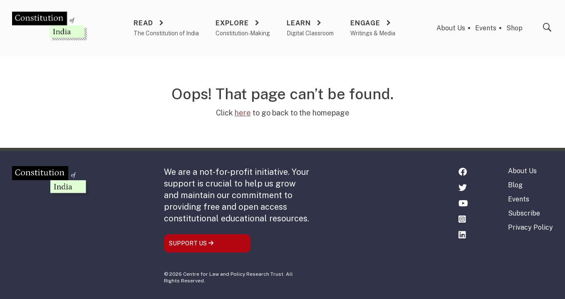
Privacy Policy (530, 227)
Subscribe (524, 213)
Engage (365, 23)
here (243, 112)
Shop (514, 28)
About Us (450, 28)
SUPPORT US (191, 243)
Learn (299, 23)
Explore (232, 23)
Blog (515, 185)
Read (143, 23)
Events (485, 28)
